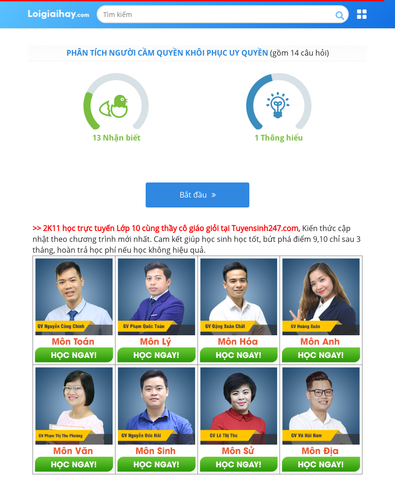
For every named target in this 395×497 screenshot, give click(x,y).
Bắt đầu (198, 195)
